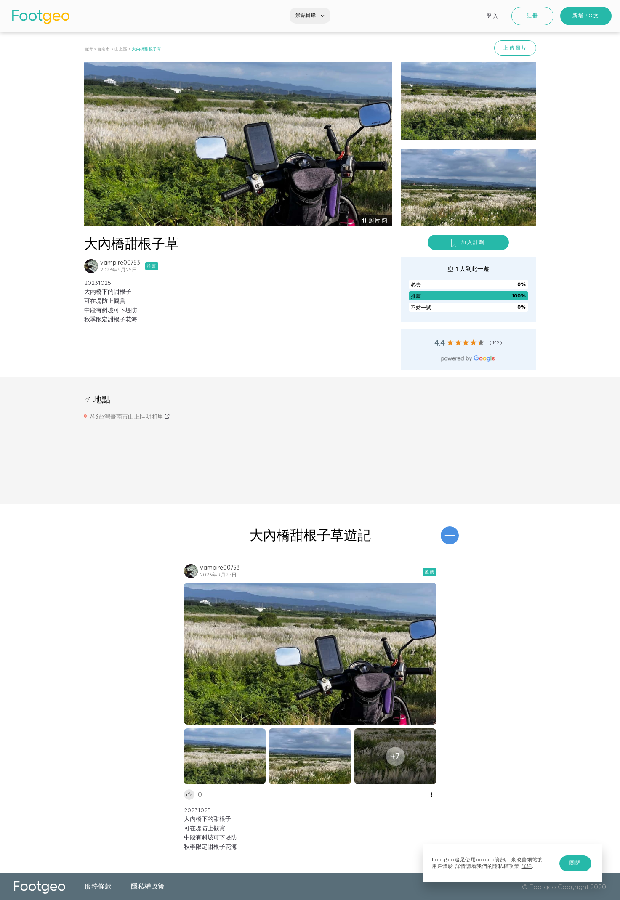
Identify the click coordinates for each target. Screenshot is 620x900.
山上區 (120, 49)
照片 (372, 220)
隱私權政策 (148, 886)
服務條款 (98, 886)
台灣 (88, 49)
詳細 (527, 866)
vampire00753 (120, 262)
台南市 (103, 49)
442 (496, 342)
